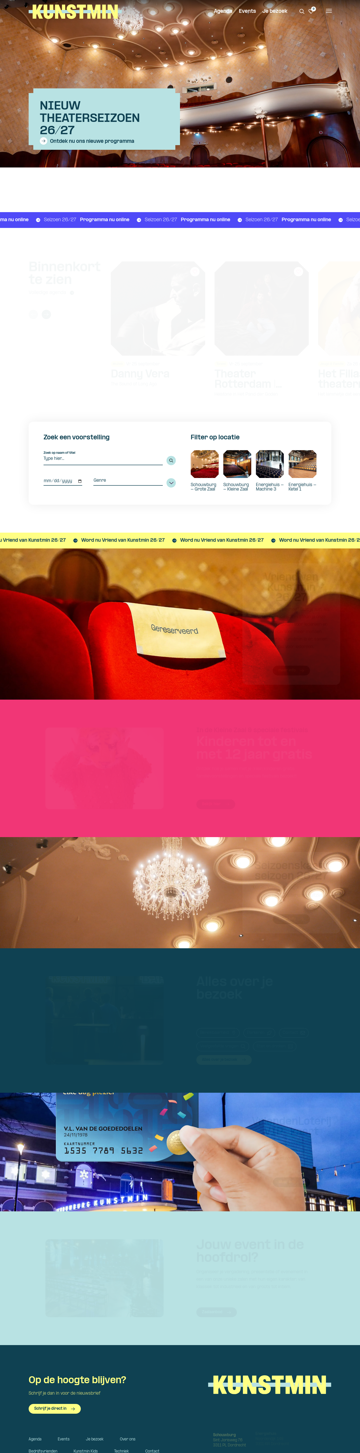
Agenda (223, 11)
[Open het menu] (328, 11)
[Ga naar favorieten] (311, 11)
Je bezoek (274, 11)
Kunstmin (75, 11)
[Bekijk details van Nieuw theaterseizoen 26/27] (116, 119)
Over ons (128, 1439)
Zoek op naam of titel (59, 453)
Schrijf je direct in (54, 1409)
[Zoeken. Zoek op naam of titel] (302, 11)
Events (247, 11)
